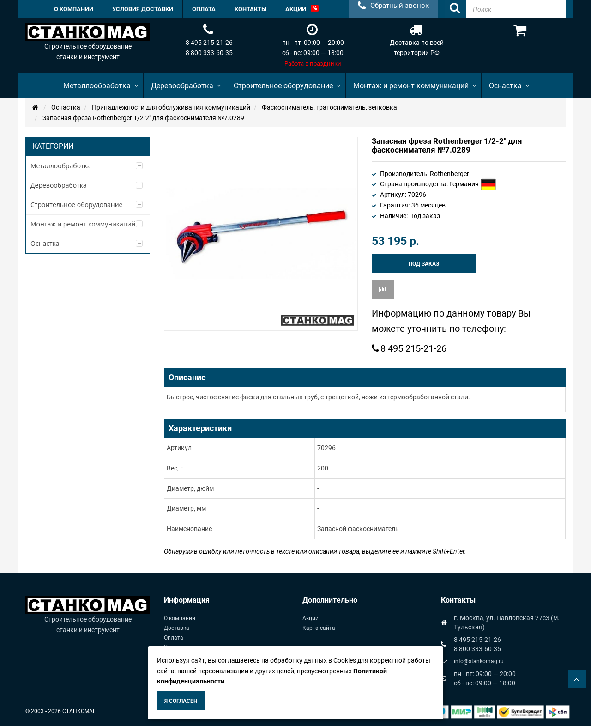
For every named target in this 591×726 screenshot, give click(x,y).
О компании (179, 618)
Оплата (173, 637)
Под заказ (424, 264)
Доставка (176, 628)
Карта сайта (318, 628)
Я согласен (180, 701)
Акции (310, 618)
